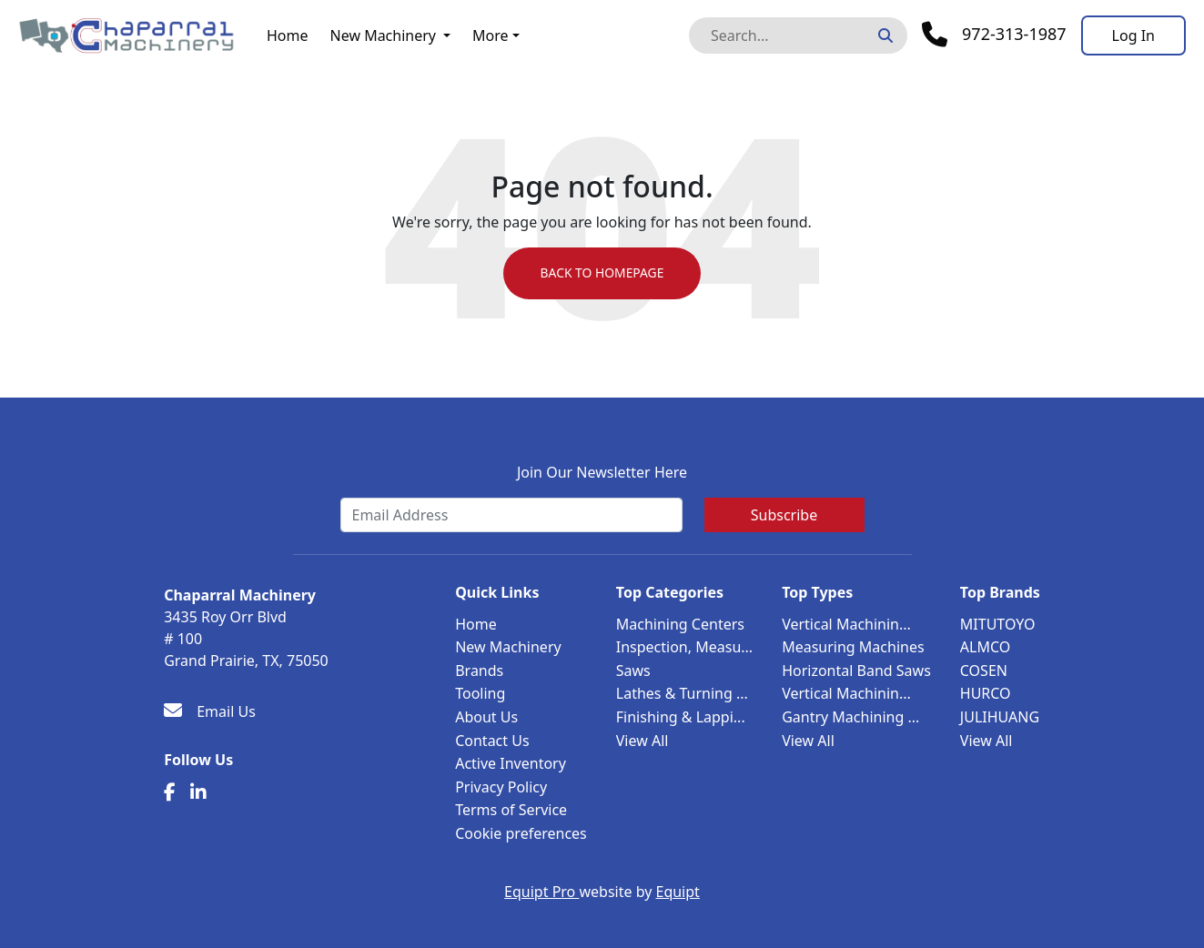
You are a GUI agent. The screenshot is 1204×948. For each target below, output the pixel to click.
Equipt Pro (541, 892)
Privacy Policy (501, 787)
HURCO (985, 693)
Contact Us (492, 741)
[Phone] (994, 34)
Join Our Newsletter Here (602, 472)
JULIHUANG (999, 717)
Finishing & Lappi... (680, 717)
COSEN (983, 671)
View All (642, 741)
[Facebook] (170, 792)
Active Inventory (510, 763)
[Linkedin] (198, 792)
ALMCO (985, 647)
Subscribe (784, 515)
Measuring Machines (853, 647)
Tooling (480, 693)
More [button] (490, 35)
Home (288, 35)
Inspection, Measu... (684, 647)
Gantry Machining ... (850, 717)
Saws (633, 671)
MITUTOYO (998, 624)
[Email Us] (210, 711)
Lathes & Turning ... (682, 693)
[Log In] (1133, 35)
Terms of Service (511, 810)
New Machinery (383, 35)
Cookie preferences (521, 833)
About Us (486, 717)
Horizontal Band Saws (856, 671)
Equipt (678, 892)
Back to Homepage (602, 273)
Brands (479, 671)
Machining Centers (680, 624)
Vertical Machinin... (846, 624)
